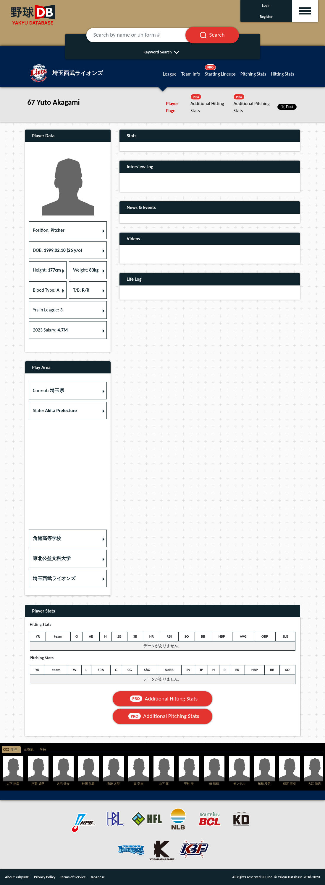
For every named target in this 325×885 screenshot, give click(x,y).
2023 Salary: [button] (50, 330)
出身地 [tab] (28, 750)
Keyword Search (162, 52)
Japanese (97, 877)
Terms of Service (73, 877)
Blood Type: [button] (46, 290)
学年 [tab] (14, 750)
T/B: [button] (81, 290)
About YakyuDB (17, 877)
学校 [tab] (43, 750)
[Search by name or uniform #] (143, 35)
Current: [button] (48, 390)
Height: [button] (47, 270)
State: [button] (55, 410)
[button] (68, 538)
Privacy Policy (44, 877)
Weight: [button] (85, 270)
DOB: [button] (57, 250)
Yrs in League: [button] (47, 310)
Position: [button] (48, 230)
